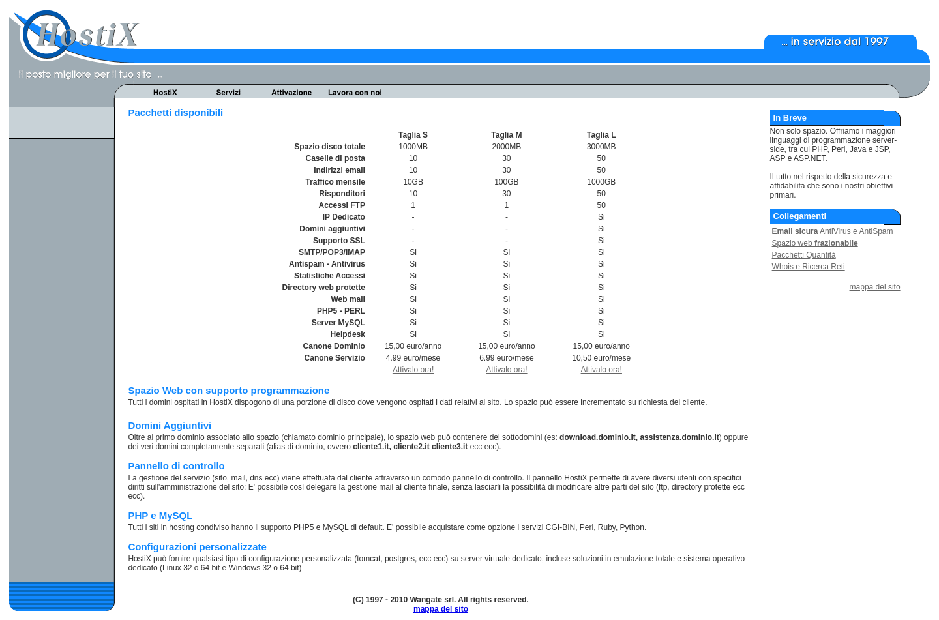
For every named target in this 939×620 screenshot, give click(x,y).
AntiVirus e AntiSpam (832, 231)
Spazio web (815, 243)
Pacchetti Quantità (804, 254)
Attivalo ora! (413, 369)
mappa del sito (875, 286)
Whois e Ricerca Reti (808, 266)
